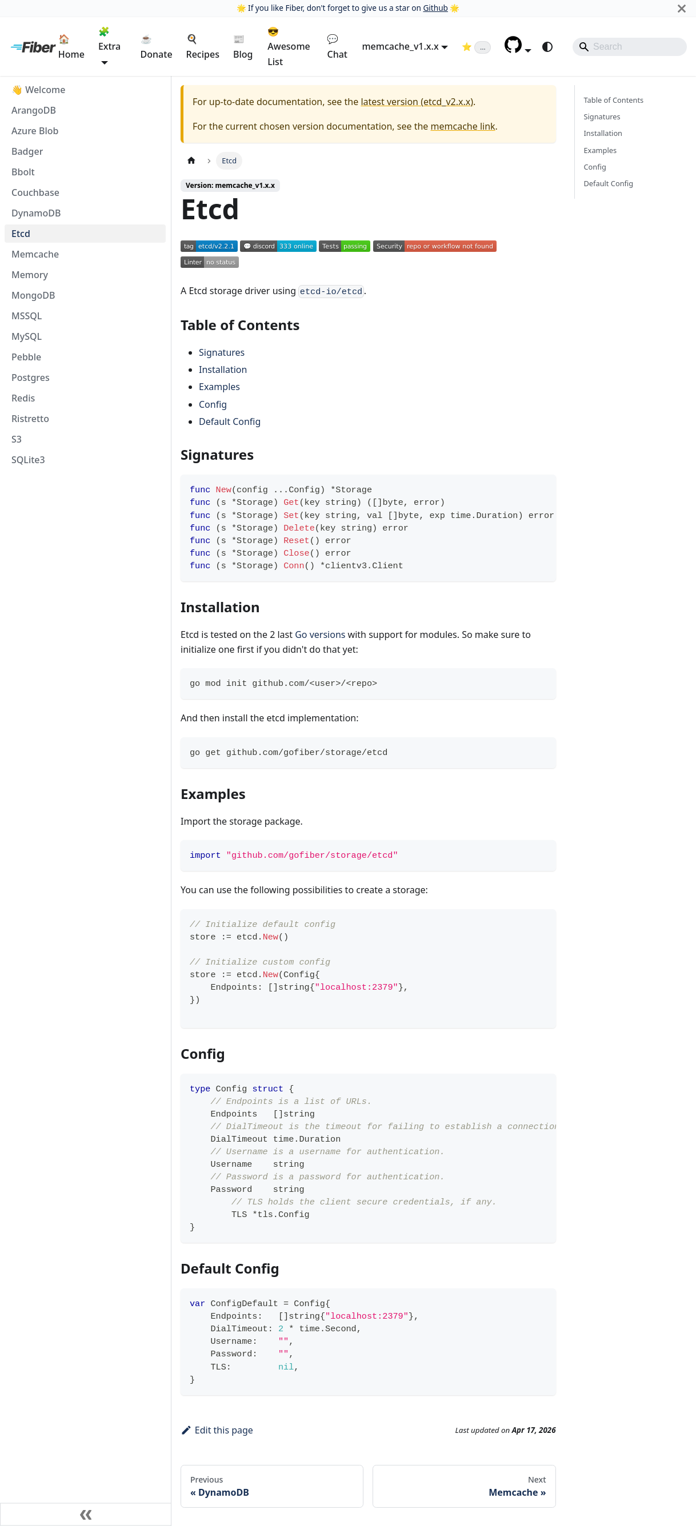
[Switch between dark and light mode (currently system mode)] (547, 47)
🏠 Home (71, 46)
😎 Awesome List (288, 46)
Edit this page (217, 1430)
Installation (223, 369)
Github (435, 7)
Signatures (222, 352)
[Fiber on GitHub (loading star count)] (476, 46)
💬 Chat (337, 46)
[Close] (681, 8)
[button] (518, 49)
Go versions (320, 634)
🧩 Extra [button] (109, 39)
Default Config (230, 421)
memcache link (463, 126)
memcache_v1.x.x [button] (400, 46)
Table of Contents (614, 100)
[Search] (630, 47)
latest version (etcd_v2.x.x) (417, 101)
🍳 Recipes (202, 46)
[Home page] (191, 161)
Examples (219, 386)
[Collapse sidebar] (85, 1514)
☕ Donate (157, 46)
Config (213, 404)
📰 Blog (243, 46)
